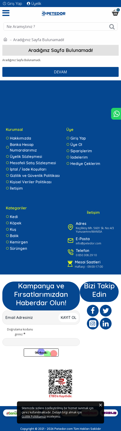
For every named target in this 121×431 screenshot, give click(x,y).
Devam (60, 71)
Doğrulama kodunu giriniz (20, 330)
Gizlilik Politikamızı (62, 419)
